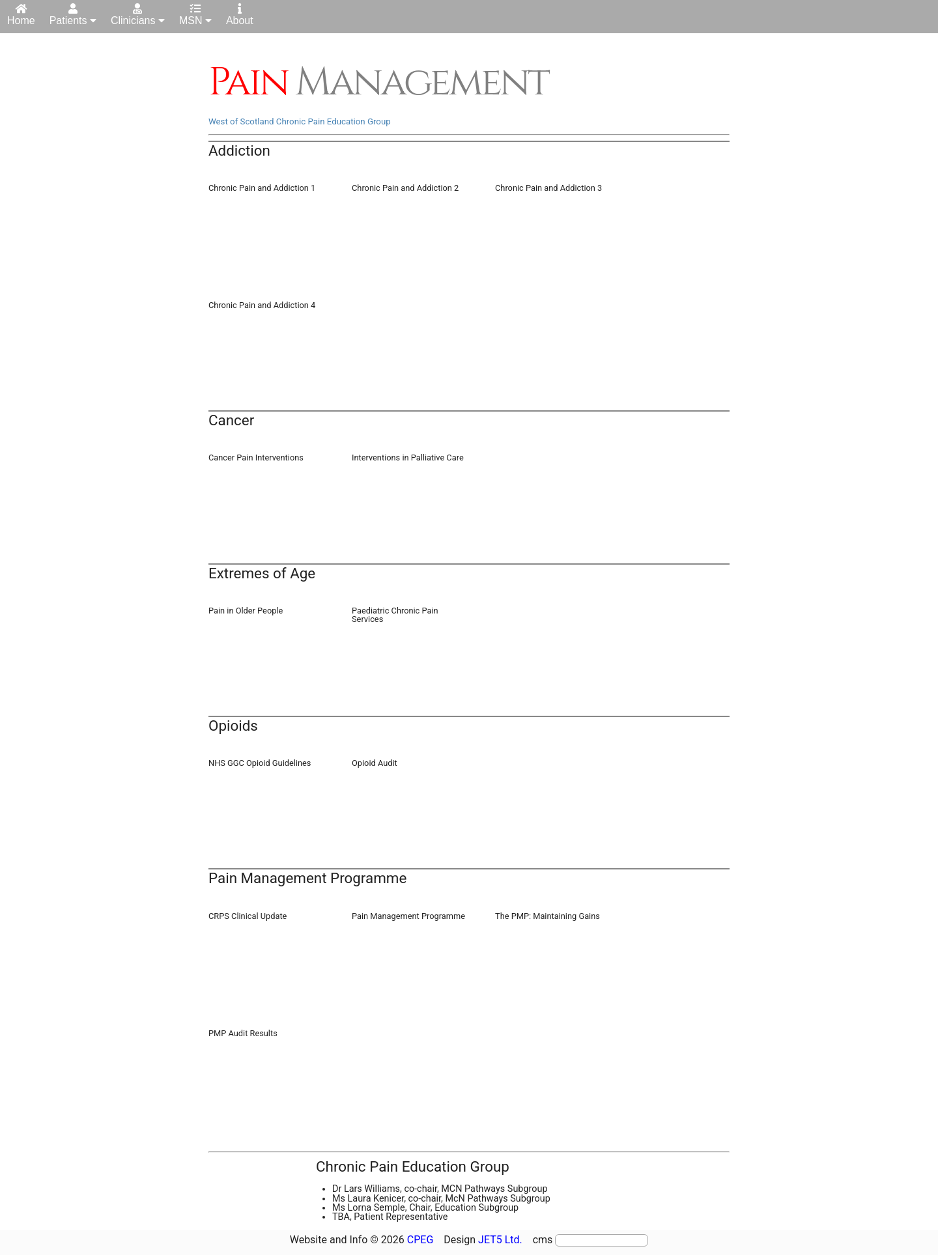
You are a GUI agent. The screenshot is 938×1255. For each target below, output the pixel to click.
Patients (73, 14)
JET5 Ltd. (500, 1240)
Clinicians (138, 14)
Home (21, 14)
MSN (195, 14)
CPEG (420, 1240)
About (239, 14)
